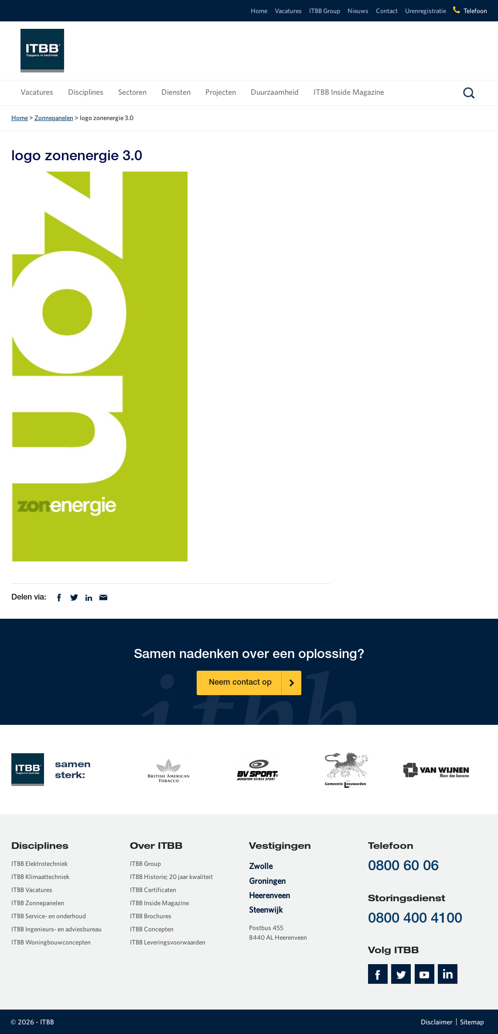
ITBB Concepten (152, 929)
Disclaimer (437, 1022)
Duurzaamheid (275, 92)
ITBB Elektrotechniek (39, 863)
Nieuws (358, 10)
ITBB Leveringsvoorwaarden (167, 942)
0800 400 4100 (415, 919)
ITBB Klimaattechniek (40, 876)
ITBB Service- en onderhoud (48, 916)
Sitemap (472, 1022)
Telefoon (475, 10)
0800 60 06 (403, 867)
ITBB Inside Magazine (349, 92)
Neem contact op (255, 683)
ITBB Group (324, 10)
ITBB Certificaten (153, 889)
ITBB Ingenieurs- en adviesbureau (56, 929)
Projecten (220, 92)
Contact (387, 10)
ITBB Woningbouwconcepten (51, 942)
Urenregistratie (425, 10)
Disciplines (85, 92)
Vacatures (288, 10)
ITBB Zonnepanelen (37, 902)
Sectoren (132, 92)
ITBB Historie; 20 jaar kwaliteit (171, 876)
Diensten (176, 92)
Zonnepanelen (53, 117)
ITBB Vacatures (31, 889)
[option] (168, 769)
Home (259, 10)
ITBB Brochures (150, 916)
